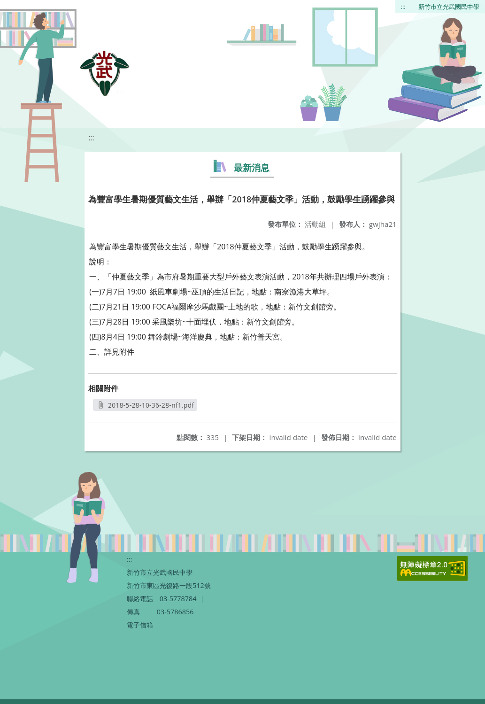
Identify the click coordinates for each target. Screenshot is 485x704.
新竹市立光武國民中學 (448, 6)
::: (403, 6)
